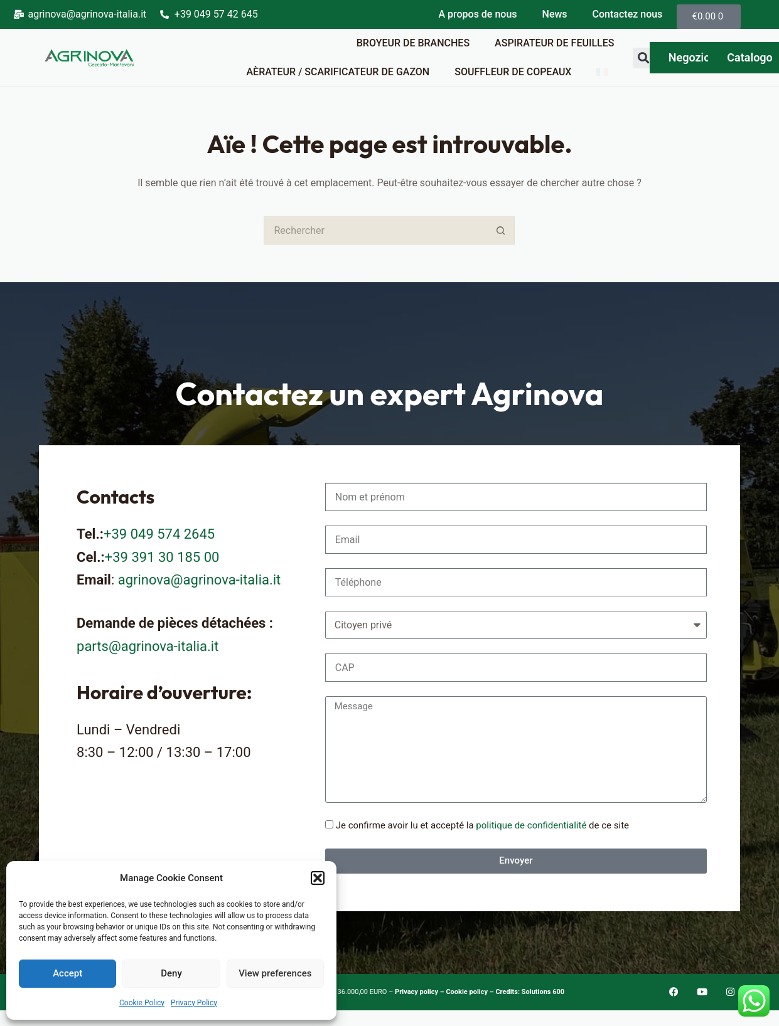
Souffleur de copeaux (512, 72)
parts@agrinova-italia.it (147, 646)
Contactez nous (628, 14)
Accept (67, 973)
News (554, 14)
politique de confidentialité (531, 825)
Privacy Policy (194, 1002)
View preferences (275, 973)
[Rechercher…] (375, 230)
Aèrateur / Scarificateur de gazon (337, 72)
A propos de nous (477, 14)
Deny (171, 973)
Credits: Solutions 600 (529, 992)
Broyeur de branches (413, 43)
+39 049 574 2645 (159, 534)
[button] (317, 878)
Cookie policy (467, 992)
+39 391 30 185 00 (162, 557)
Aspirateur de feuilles (554, 43)
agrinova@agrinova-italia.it (199, 580)
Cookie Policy (141, 1002)
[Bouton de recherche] (500, 230)
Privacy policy (417, 992)
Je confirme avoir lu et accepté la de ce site (482, 825)
